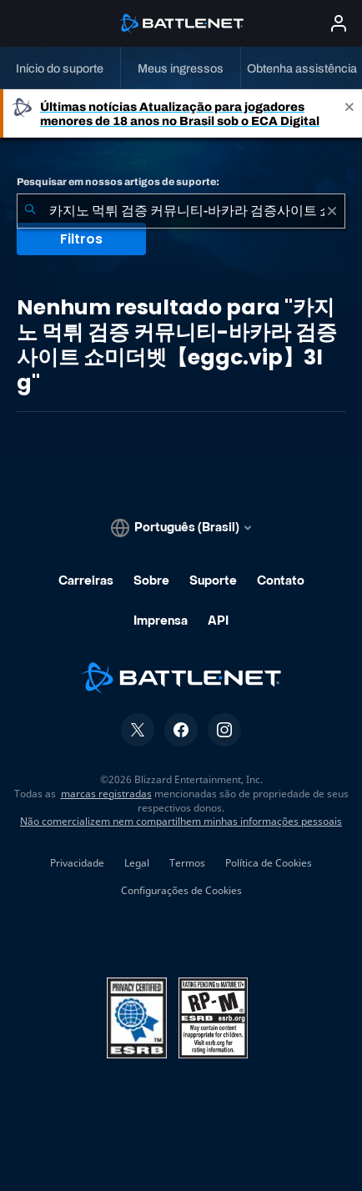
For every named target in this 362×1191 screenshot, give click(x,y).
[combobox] (181, 211)
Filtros (81, 239)
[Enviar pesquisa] (30, 211)
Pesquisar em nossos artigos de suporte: (118, 182)
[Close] (349, 113)
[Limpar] (332, 211)
